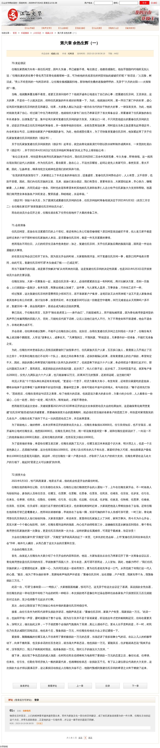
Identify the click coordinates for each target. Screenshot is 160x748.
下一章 (135, 685)
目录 (107, 685)
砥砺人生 (49, 33)
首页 (15, 33)
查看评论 (52, 685)
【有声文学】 (46, 28)
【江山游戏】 (63, 28)
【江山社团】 (97, 28)
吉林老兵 (27, 711)
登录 (36, 700)
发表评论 (24, 685)
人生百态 (37, 33)
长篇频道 (25, 33)
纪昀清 (71, 53)
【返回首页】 (130, 28)
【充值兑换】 (80, 28)
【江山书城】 (30, 28)
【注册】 (154, 3)
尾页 (90, 738)
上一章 (80, 685)
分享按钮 (4, 746)
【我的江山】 (113, 28)
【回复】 (39, 723)
